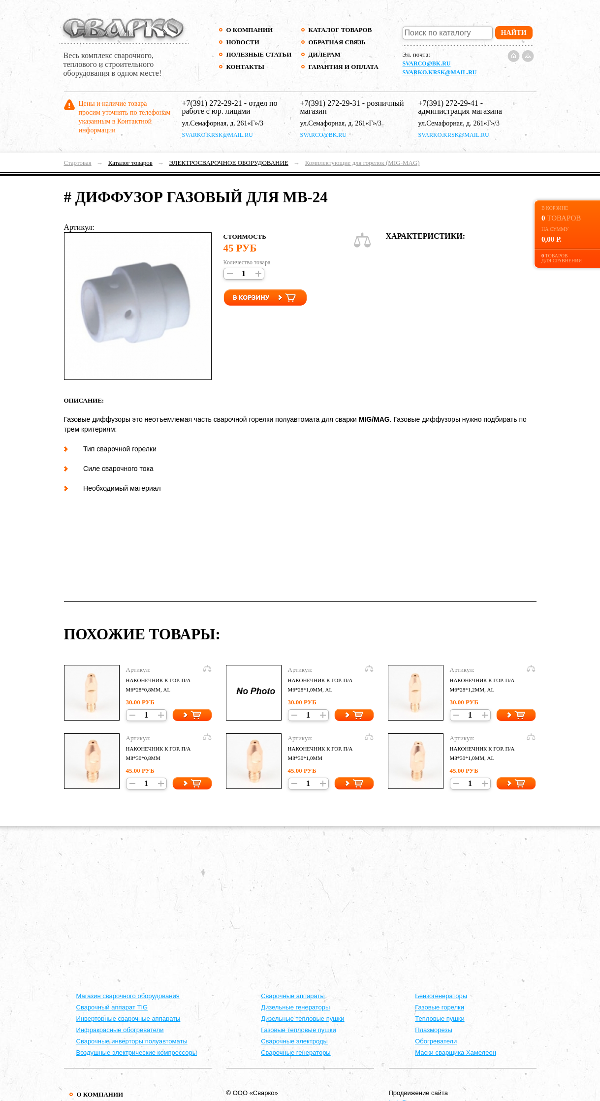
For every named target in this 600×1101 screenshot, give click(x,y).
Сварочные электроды (294, 1041)
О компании (249, 29)
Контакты (245, 66)
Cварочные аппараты (293, 996)
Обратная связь (337, 42)
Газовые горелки (439, 1007)
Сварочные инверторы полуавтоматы (132, 1041)
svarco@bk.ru (427, 63)
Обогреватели (436, 1041)
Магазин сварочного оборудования (128, 996)
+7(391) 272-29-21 (212, 103)
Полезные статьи (259, 54)
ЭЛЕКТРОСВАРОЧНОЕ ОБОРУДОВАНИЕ (228, 162)
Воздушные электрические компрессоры (136, 1052)
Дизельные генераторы (295, 1007)
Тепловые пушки (439, 1018)
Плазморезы (433, 1030)
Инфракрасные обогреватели (120, 1030)
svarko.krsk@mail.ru (440, 72)
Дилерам (325, 54)
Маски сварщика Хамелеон (455, 1052)
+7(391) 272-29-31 (330, 103)
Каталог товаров (340, 29)
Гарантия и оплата (343, 66)
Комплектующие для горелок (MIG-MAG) (362, 162)
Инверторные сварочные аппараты (128, 1018)
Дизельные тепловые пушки (302, 1018)
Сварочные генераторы (296, 1052)
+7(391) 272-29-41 (448, 103)
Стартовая (78, 162)
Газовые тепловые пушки (298, 1030)
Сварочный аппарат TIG (112, 1007)
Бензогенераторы (441, 996)
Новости (242, 42)
